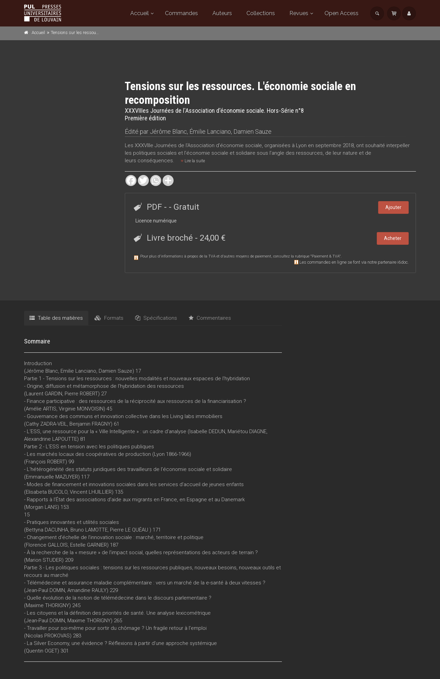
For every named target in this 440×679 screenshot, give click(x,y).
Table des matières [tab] (56, 318)
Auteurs (222, 13)
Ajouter (393, 207)
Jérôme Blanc (168, 131)
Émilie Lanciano (210, 131)
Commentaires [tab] (210, 318)
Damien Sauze (252, 131)
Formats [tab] (109, 318)
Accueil (139, 13)
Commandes (181, 13)
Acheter (393, 238)
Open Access (341, 13)
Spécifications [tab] (156, 318)
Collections (260, 13)
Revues (298, 13)
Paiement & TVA (325, 256)
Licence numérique (156, 220)
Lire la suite (193, 160)
